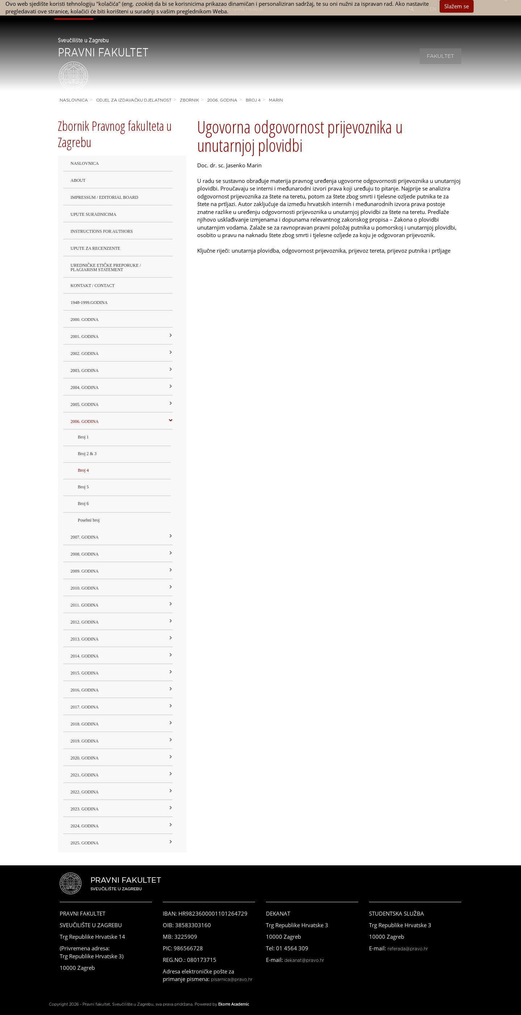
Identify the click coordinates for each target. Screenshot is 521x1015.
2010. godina (84, 588)
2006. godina (222, 100)
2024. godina (84, 825)
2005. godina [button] (84, 404)
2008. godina (84, 554)
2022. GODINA (84, 792)
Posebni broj (88, 520)
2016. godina (84, 690)
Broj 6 (83, 503)
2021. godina (84, 775)
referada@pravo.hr (407, 949)
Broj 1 (83, 437)
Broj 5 (83, 486)
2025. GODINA (84, 842)
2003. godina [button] (84, 370)
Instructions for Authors (102, 231)
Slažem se (456, 6)
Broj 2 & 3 (87, 453)
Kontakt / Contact (93, 285)
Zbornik (189, 100)
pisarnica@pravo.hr (232, 979)
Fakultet (440, 56)
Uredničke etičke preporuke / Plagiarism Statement (106, 267)
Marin (276, 100)
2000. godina (84, 319)
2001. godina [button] (84, 336)
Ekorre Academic (233, 1004)
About (78, 180)
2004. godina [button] (84, 387)
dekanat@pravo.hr (304, 960)
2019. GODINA (84, 741)
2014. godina (84, 656)
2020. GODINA (84, 758)
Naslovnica (74, 100)
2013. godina (84, 639)
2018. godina (84, 724)
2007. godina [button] (84, 537)
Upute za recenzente (95, 248)
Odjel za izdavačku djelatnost (133, 100)
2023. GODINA (84, 808)
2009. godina (84, 571)
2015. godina (84, 673)
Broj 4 (253, 100)
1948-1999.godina (89, 302)
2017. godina (84, 707)
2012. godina (84, 622)
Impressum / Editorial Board (104, 197)
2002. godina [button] (84, 353)
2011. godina (84, 605)
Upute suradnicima (93, 214)
